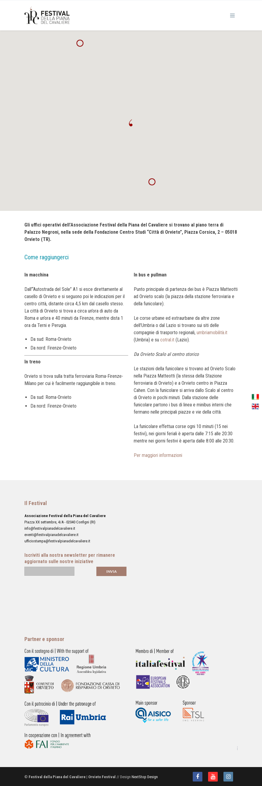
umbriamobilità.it (212, 332)
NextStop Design (145, 777)
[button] (131, 123)
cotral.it (167, 340)
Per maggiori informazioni (158, 455)
